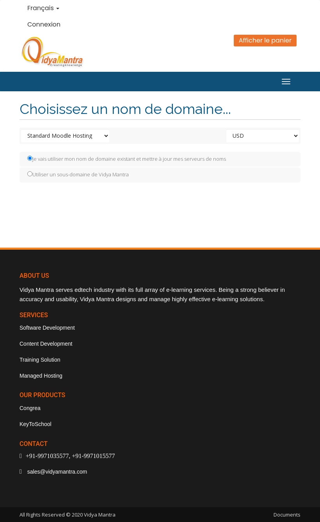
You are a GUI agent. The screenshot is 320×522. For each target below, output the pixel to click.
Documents (287, 514)
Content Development (46, 344)
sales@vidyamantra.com (56, 472)
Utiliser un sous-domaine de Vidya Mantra (78, 174)
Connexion (43, 24)
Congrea (30, 408)
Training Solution (40, 360)
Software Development (47, 328)
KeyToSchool (36, 424)
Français (43, 8)
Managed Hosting (41, 376)
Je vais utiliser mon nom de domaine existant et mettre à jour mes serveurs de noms (126, 158)
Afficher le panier (265, 40)
